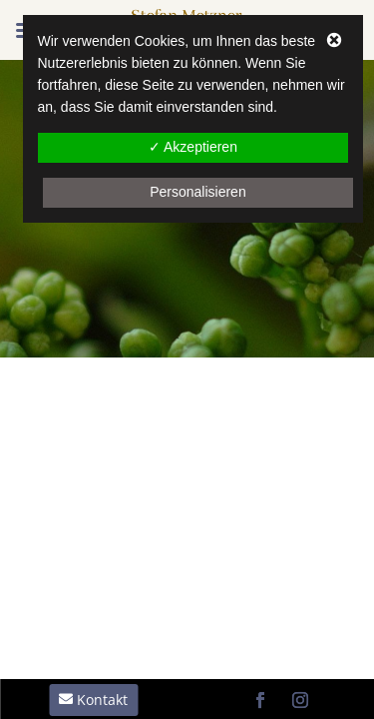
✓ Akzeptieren (193, 147)
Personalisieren (198, 192)
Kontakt (102, 699)
